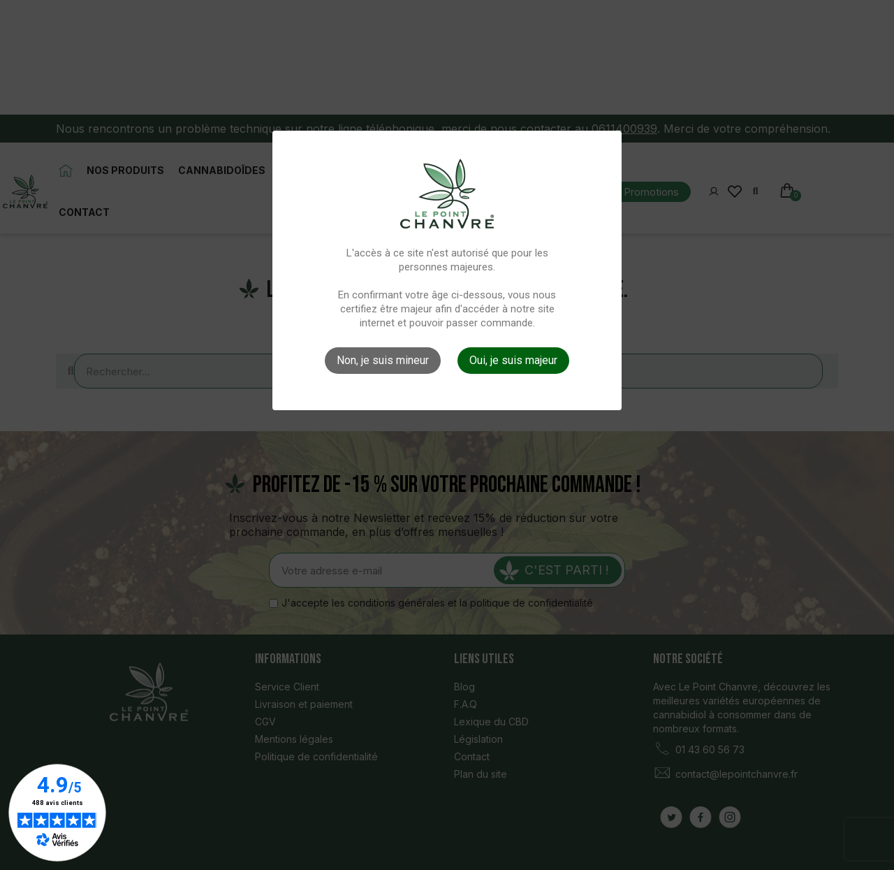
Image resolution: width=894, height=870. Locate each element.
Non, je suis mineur (383, 360)
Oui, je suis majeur (513, 360)
